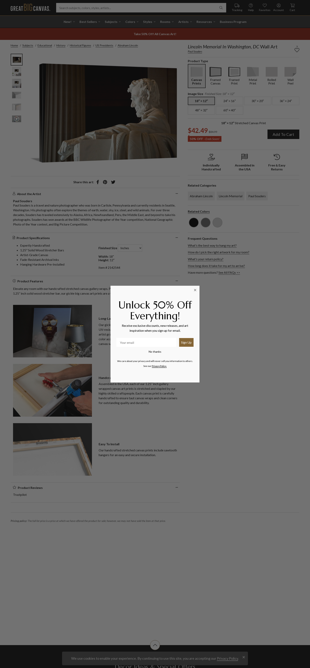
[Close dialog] (195, 290)
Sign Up (186, 342)
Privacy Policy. (159, 366)
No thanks (155, 351)
